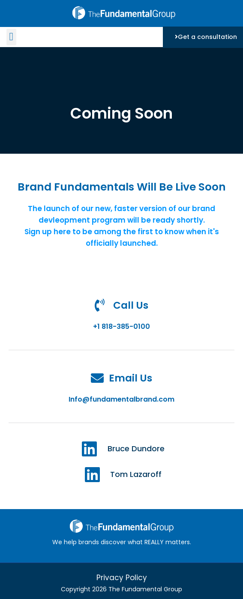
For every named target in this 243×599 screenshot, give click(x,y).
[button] (11, 37)
